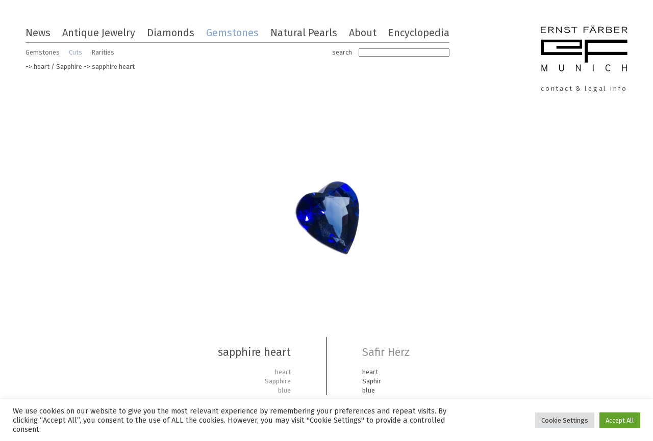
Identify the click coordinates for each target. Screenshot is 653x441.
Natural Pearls (303, 33)
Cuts (75, 52)
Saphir (371, 381)
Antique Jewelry (98, 33)
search (342, 52)
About (362, 33)
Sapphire (69, 66)
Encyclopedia (418, 33)
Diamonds (170, 33)
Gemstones (232, 33)
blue (284, 390)
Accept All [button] (620, 420)
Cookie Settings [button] (564, 420)
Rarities (102, 52)
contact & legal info (584, 88)
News (38, 33)
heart (41, 66)
